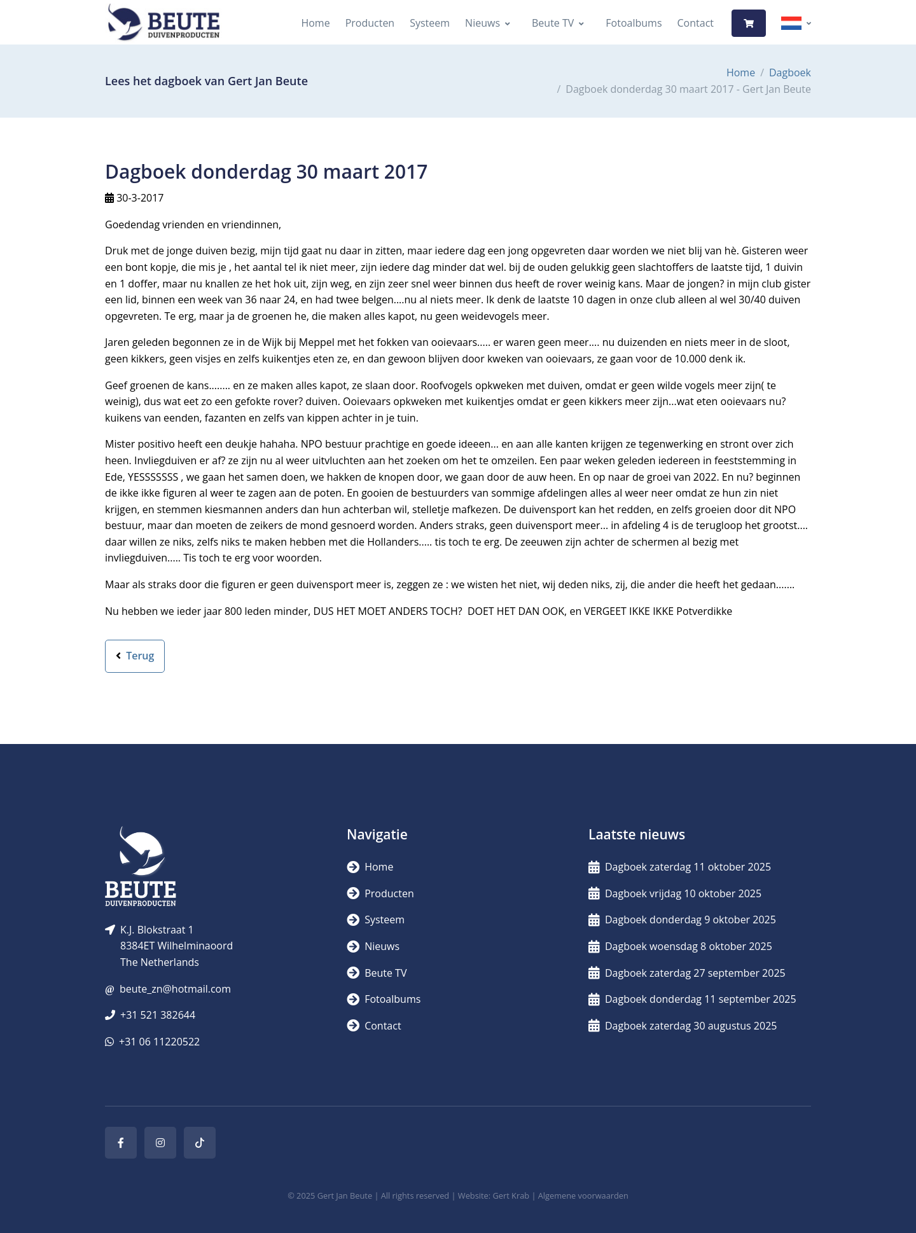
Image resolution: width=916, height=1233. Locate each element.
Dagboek (790, 72)
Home (315, 23)
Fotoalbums (634, 23)
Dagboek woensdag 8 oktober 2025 (680, 946)
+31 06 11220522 (159, 1042)
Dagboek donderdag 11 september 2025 (692, 999)
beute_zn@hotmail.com (175, 989)
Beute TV (553, 23)
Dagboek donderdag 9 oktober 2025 (682, 919)
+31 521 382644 (157, 1015)
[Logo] (163, 23)
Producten (370, 23)
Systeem (430, 23)
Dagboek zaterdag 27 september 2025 (687, 973)
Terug (135, 656)
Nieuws (482, 23)
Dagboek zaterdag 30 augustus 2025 (682, 1026)
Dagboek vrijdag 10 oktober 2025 (674, 893)
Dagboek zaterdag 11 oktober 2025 (679, 867)
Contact (695, 23)
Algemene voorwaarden (583, 1195)
